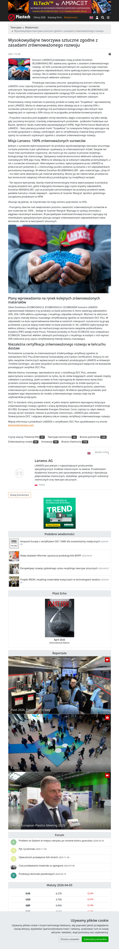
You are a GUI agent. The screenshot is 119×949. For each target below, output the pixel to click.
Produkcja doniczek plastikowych (42, 874)
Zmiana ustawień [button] (69, 939)
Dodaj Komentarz (19, 495)
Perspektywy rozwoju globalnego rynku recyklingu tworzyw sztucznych (59, 568)
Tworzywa (16, 27)
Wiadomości (71, 17)
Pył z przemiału (33, 849)
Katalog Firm (55, 17)
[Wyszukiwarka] (102, 17)
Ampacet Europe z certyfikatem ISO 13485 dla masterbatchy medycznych (60, 541)
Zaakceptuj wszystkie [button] (95, 939)
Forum (59, 835)
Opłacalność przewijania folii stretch (44, 857)
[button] (97, 17)
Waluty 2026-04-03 (59, 885)
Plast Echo (59, 593)
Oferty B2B (40, 17)
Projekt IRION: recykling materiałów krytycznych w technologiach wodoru (60, 579)
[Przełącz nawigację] (108, 17)
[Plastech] (19, 17)
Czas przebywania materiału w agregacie (47, 865)
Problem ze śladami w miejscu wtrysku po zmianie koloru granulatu (61, 840)
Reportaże (59, 653)
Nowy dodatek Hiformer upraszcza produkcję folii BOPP (50, 555)
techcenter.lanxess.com (21, 425)
